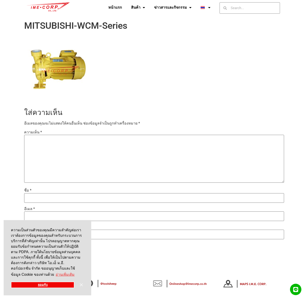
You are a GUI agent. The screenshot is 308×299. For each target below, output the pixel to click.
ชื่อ (27, 190)
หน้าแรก (115, 7)
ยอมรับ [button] (43, 285)
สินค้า (138, 7)
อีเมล (29, 209)
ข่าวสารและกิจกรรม (173, 7)
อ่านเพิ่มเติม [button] (65, 274)
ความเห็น (33, 132)
